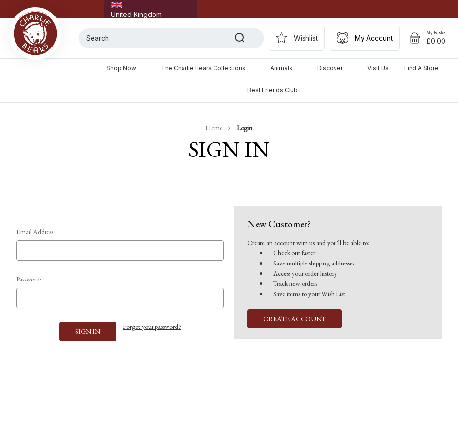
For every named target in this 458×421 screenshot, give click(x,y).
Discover (334, 68)
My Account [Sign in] (374, 38)
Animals (286, 68)
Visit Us (378, 68)
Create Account (294, 318)
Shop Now (126, 68)
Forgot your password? (152, 326)
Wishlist (306, 38)
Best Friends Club (272, 90)
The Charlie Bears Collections (208, 68)
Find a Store (421, 68)
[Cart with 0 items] (428, 38)
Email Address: (35, 231)
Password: (28, 279)
